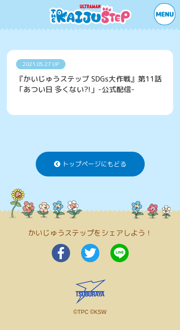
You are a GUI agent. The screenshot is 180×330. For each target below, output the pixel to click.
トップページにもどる (90, 164)
